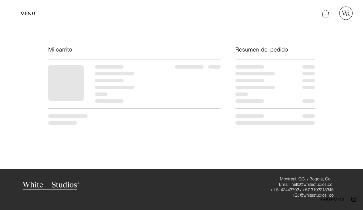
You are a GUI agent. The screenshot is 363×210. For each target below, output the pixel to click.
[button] (28, 13)
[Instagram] (354, 199)
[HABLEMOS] (332, 199)
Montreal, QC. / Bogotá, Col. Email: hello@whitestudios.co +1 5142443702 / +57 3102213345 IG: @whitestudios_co (302, 187)
